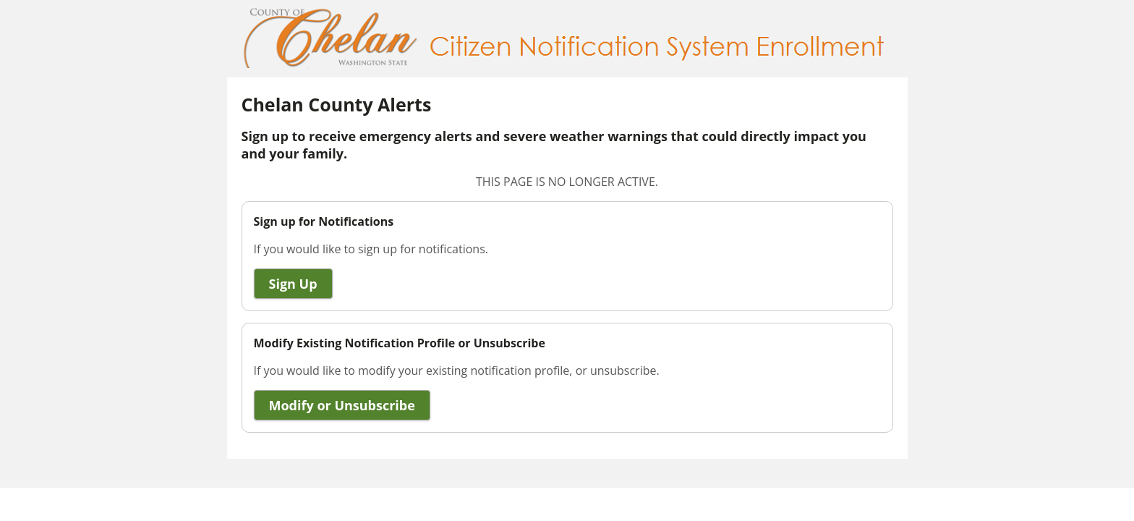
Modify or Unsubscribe (342, 405)
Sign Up (293, 283)
